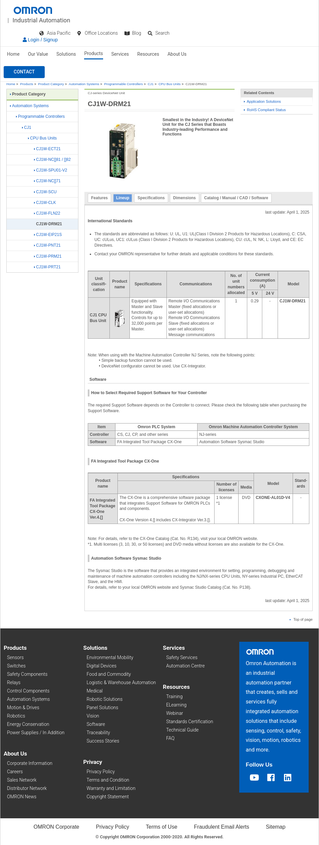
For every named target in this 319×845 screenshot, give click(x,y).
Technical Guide (182, 730)
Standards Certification (189, 721)
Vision (93, 716)
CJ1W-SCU (45, 192)
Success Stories (103, 741)
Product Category (51, 84)
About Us (177, 54)
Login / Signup (40, 39)
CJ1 (151, 84)
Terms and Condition (108, 780)
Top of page (301, 619)
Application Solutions (262, 101)
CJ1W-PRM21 (47, 256)
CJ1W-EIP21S (48, 234)
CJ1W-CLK (45, 202)
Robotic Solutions (105, 699)
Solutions (66, 54)
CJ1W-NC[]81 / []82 (52, 159)
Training (174, 696)
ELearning (176, 705)
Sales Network (21, 780)
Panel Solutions (102, 707)
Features (99, 198)
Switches (16, 665)
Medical (95, 690)
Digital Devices (102, 665)
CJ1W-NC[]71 (47, 181)
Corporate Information (29, 763)
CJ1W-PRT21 (47, 267)
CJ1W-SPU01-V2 (50, 170)
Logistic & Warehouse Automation (121, 682)
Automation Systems (84, 84)
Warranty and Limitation (111, 788)
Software (96, 724)
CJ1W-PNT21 (47, 245)
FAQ (170, 738)
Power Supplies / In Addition (35, 732)
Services (120, 54)
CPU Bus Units (169, 84)
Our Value (38, 54)
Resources (148, 54)
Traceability (98, 732)
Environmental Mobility (110, 657)
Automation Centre (185, 665)
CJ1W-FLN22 (47, 213)
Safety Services (182, 657)
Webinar (174, 713)
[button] (24, 72)
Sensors (15, 657)
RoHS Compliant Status (265, 110)
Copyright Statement (108, 796)
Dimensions (184, 198)
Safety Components (27, 674)
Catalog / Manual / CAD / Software (236, 198)
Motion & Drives (23, 707)
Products (93, 53)
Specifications (151, 198)
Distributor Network (27, 788)
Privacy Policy (101, 771)
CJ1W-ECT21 (47, 149)
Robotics (16, 716)
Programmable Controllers (123, 84)
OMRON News (21, 796)
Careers (15, 771)
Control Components (28, 690)
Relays (13, 682)
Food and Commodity (109, 674)
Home (13, 54)
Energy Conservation (28, 724)
